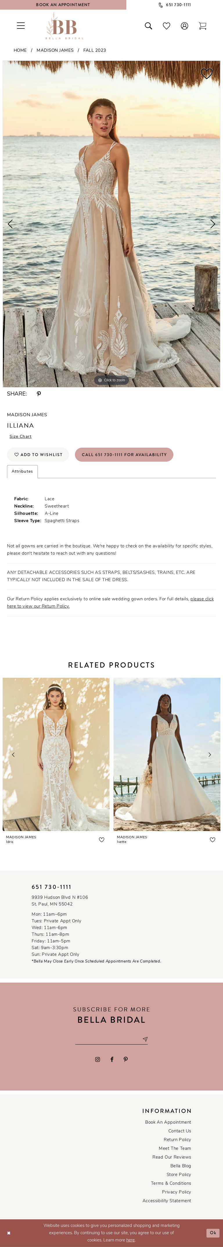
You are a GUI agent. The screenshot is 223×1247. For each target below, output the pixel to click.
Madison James (55, 51)
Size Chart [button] (21, 437)
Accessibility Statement (167, 1201)
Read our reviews (171, 1157)
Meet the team (175, 1149)
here (130, 1240)
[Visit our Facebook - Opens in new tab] (112, 1059)
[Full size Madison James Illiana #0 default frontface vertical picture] (111, 224)
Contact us (179, 1131)
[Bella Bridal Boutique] (64, 25)
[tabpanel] (111, 224)
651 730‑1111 (52, 887)
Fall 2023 (94, 51)
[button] (185, 25)
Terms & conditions (171, 1184)
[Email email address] (111, 1039)
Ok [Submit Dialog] (213, 1233)
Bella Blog (180, 1166)
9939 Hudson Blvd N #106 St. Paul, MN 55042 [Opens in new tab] (60, 901)
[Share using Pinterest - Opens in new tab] (39, 394)
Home (20, 51)
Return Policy (177, 1140)
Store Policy (179, 1175)
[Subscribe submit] (145, 1039)
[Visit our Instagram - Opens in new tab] (97, 1059)
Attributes (22, 471)
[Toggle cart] (203, 25)
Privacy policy (176, 1192)
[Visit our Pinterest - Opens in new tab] (125, 1059)
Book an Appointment (168, 1122)
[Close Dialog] (8, 1233)
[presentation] (56, 754)
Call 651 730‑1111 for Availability (124, 455)
